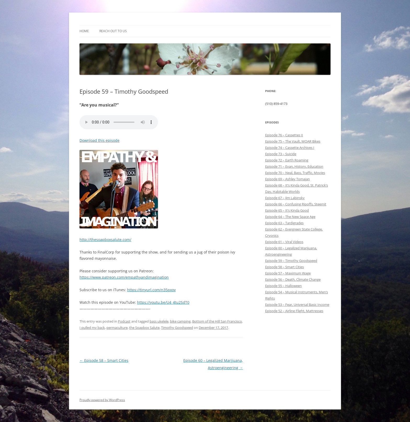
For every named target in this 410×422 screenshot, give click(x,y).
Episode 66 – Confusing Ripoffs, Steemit (295, 204)
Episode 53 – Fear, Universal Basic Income (297, 304)
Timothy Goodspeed (177, 327)
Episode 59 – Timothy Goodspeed (291, 260)
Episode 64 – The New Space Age (290, 216)
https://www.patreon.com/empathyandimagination (124, 277)
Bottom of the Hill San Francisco (217, 321)
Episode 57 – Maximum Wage (288, 273)
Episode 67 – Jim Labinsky (285, 197)
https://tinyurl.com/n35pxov (151, 289)
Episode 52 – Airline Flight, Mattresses (294, 310)
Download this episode (99, 140)
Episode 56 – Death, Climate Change (293, 279)
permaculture (117, 327)
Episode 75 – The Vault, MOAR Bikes (292, 141)
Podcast (124, 321)
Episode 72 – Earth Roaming (286, 160)
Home (84, 31)
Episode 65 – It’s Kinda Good (287, 210)
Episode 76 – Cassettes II (284, 135)
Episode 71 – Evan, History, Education (294, 166)
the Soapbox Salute (144, 327)
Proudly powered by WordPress (102, 400)
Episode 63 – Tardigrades (284, 223)
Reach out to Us (113, 31)
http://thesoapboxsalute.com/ (105, 239)
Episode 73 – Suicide (280, 153)
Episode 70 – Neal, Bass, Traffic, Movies (295, 172)
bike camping (180, 321)
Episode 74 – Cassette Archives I (289, 147)
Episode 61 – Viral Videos (284, 241)
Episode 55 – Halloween (283, 285)
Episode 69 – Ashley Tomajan (287, 179)
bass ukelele (159, 321)
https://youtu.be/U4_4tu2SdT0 (163, 302)
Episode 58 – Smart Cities (103, 360)
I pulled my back (92, 327)
